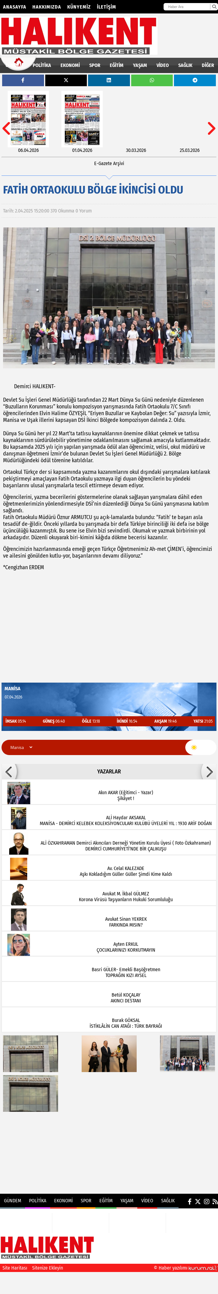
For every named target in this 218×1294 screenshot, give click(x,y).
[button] (9, 771)
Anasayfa (14, 7)
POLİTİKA (42, 65)
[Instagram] (206, 1202)
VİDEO (163, 65)
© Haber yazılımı (186, 1268)
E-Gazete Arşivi (109, 163)
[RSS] (215, 1202)
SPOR (94, 65)
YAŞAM (140, 65)
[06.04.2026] (28, 122)
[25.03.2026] (190, 122)
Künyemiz (79, 7)
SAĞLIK (185, 65)
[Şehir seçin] (20, 747)
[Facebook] (190, 1202)
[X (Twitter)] (198, 1202)
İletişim (106, 7)
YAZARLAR (109, 771)
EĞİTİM (117, 65)
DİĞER (208, 65)
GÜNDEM (14, 65)
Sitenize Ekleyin (47, 1268)
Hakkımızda (46, 7)
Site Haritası (14, 1268)
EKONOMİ (70, 65)
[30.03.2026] (136, 122)
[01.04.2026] (82, 122)
